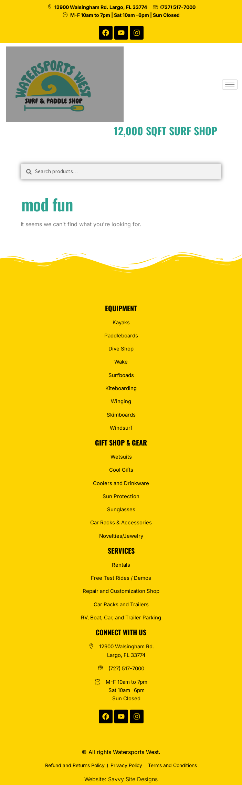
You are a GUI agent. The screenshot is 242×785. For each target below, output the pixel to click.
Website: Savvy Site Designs (121, 779)
